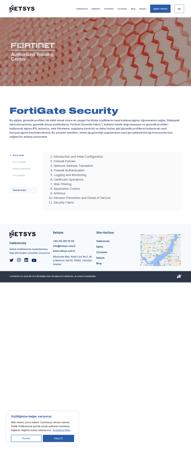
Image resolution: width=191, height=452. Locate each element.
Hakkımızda (103, 241)
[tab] (23, 155)
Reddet (26, 438)
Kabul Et (58, 438)
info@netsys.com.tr (64, 246)
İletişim (100, 257)
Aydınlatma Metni (61, 430)
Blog (98, 263)
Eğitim (99, 246)
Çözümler (101, 252)
